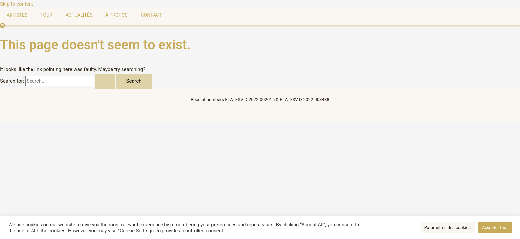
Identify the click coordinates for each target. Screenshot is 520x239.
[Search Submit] (105, 81)
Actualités (79, 15)
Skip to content (16, 4)
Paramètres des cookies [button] (447, 227)
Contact (151, 15)
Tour (46, 15)
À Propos (116, 15)
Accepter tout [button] (495, 227)
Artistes (17, 15)
